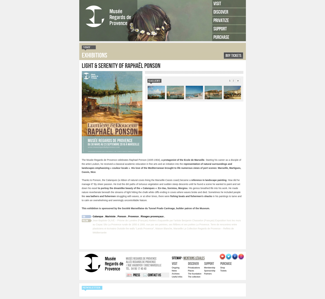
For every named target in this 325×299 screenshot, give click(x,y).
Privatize (221, 20)
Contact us (154, 275)
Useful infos (177, 277)
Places (191, 271)
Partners (208, 274)
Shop (222, 268)
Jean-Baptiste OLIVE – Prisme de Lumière (115, 220)
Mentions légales (194, 258)
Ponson (121, 216)
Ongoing (175, 268)
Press (136, 275)
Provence (133, 216)
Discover (220, 12)
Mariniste (110, 216)
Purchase (221, 37)
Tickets (223, 271)
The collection (194, 277)
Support (220, 29)
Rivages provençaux (152, 216)
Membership (209, 268)
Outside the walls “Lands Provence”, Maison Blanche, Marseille (150, 228)
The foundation (194, 274)
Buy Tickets (233, 55)
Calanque (98, 216)
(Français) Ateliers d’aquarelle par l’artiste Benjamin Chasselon (170, 220)
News (174, 271)
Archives (176, 274)
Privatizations (194, 268)
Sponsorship (209, 271)
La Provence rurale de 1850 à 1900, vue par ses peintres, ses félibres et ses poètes (151, 224)
